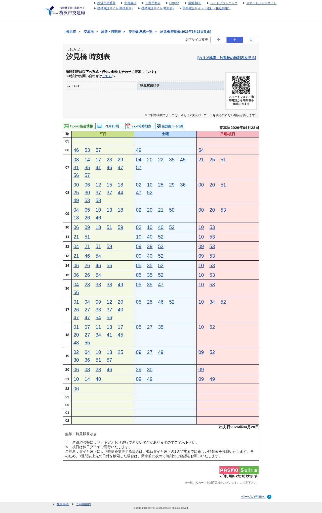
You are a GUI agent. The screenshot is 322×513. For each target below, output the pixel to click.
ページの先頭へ (253, 497)
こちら (107, 76)
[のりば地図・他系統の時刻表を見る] (226, 58)
